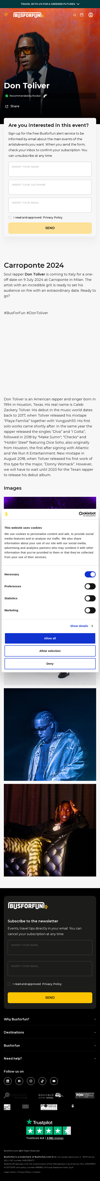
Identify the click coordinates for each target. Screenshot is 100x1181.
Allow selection (50, 650)
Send (50, 997)
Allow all (50, 638)
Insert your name (25, 166)
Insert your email (25, 202)
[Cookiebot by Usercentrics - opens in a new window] (79, 514)
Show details (79, 626)
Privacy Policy (52, 217)
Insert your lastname (29, 184)
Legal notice (10, 1172)
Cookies (36, 1172)
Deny (50, 663)
